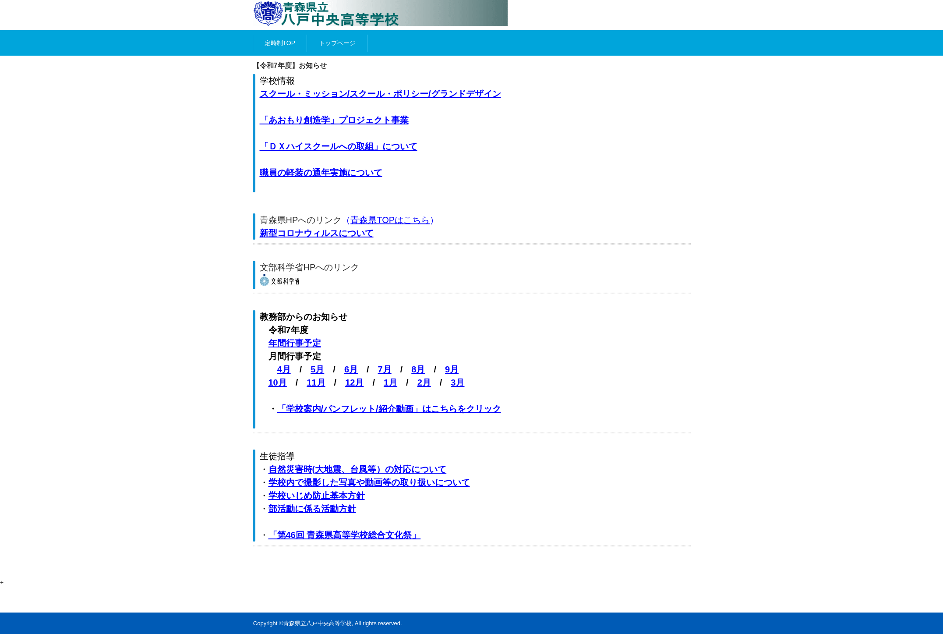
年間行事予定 (294, 343)
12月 (354, 382)
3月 (457, 382)
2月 (424, 382)
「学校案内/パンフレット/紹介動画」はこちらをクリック (389, 409)
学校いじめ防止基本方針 (316, 495)
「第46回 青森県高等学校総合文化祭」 (344, 535)
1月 (390, 382)
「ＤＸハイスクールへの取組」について (338, 146)
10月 (277, 382)
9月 (452, 369)
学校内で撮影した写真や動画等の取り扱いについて (369, 482)
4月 (284, 369)
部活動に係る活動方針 (312, 509)
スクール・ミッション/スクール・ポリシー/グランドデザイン (380, 94)
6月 (351, 369)
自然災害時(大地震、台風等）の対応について (357, 469)
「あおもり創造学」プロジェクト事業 (334, 120)
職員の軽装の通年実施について (321, 172)
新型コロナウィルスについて (317, 233)
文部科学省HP (288, 267)
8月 (418, 369)
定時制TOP (280, 42)
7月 (385, 369)
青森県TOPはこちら (390, 220)
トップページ (337, 42)
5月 (317, 369)
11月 (316, 382)
